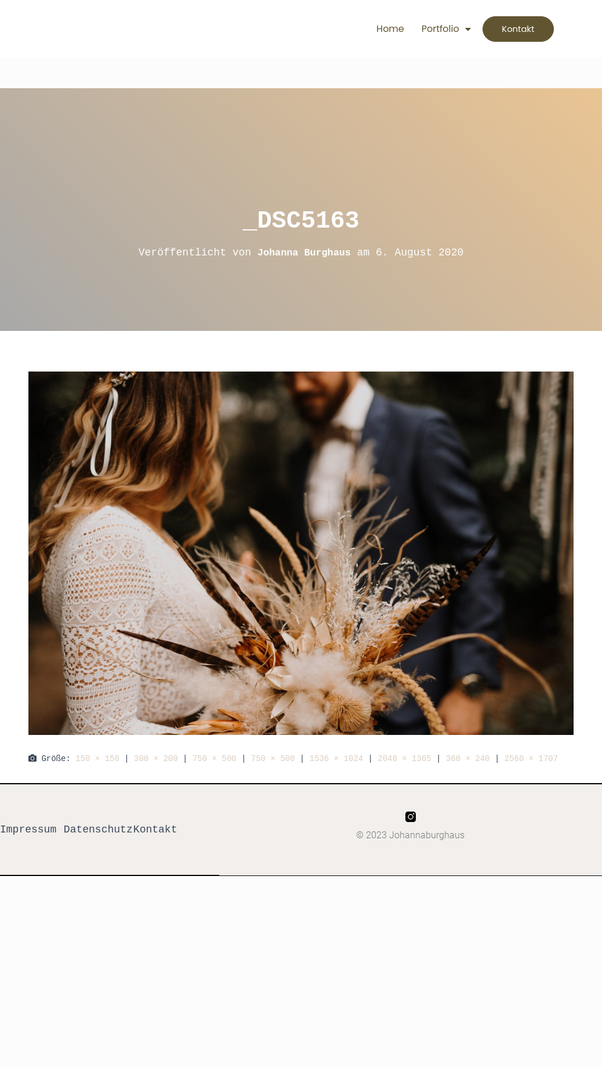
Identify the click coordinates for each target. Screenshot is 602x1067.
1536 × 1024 (336, 758)
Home (373, 28)
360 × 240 (468, 758)
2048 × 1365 (404, 758)
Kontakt (155, 830)
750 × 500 (215, 758)
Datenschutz (98, 830)
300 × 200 (156, 758)
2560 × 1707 (531, 758)
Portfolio (429, 29)
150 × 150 (97, 758)
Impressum (28, 830)
